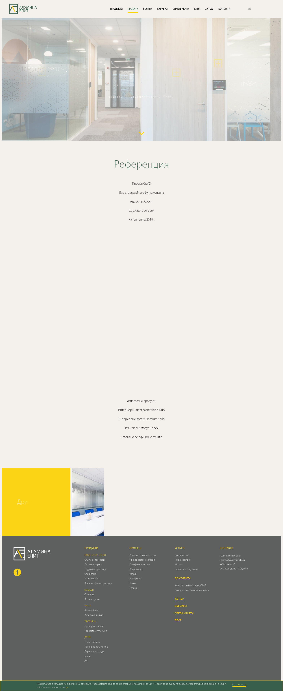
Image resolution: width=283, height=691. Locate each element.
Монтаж (179, 564)
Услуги (147, 9)
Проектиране (182, 555)
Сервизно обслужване (186, 569)
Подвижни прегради (95, 569)
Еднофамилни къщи (140, 564)
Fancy (87, 656)
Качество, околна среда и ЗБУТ (190, 585)
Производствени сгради (142, 560)
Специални (90, 574)
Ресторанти (135, 578)
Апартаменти (136, 569)
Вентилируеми (91, 599)
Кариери (162, 9)
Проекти (133, 9)
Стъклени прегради (94, 560)
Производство (182, 560)
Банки (133, 583)
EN (249, 9)
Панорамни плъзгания (95, 631)
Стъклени (89, 594)
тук (66, 687)
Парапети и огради (94, 651)
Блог (197, 9)
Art (85, 661)
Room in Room (91, 578)
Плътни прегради (93, 564)
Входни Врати (91, 610)
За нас (209, 9)
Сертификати (181, 9)
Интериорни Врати (94, 615)
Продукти (116, 9)
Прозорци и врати (93, 626)
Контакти (224, 9)
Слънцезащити (92, 642)
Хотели (133, 574)
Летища (133, 588)
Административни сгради (143, 555)
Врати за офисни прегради (98, 583)
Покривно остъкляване (96, 647)
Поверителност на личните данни (192, 590)
